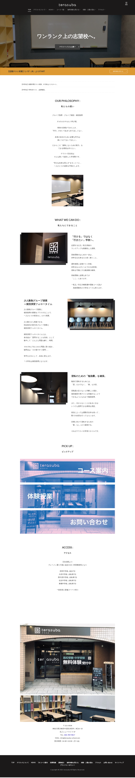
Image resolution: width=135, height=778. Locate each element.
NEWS (51, 9)
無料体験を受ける (73, 9)
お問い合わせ (119, 763)
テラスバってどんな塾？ (67, 47)
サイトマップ (58, 766)
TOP (29, 9)
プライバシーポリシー (73, 766)
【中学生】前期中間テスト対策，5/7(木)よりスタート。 (39, 84)
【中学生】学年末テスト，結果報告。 (33, 90)
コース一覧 (60, 9)
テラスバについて (39, 9)
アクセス (101, 9)
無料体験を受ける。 (117, 71)
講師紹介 (66, 763)
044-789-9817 (69, 735)
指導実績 (57, 763)
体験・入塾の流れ (89, 9)
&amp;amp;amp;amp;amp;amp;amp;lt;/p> (67, 608)
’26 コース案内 (46, 763)
